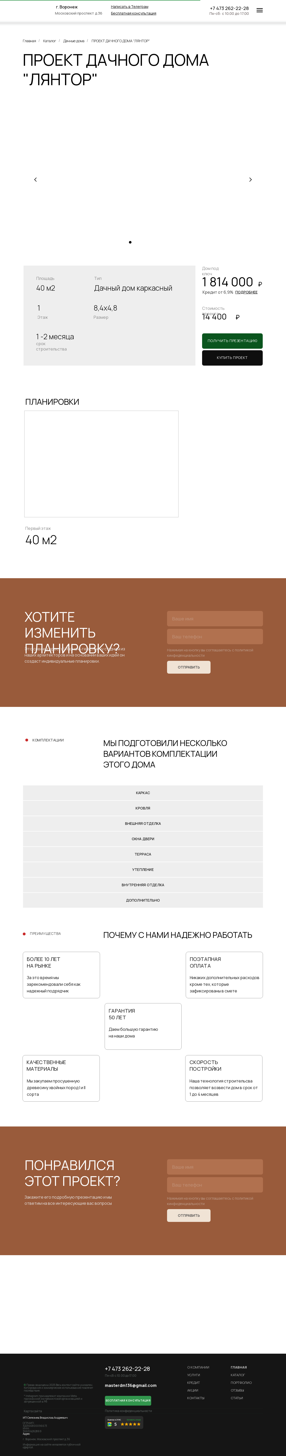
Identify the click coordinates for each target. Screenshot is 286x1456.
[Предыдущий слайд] (35, 179)
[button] (133, 13)
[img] (41, 10)
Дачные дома (73, 40)
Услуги (193, 1375)
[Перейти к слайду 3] (140, 242)
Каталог (49, 40)
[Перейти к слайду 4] (145, 242)
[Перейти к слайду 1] (130, 242)
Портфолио (241, 1382)
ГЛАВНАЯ (239, 1367)
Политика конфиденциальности (128, 1411)
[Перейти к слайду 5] (150, 242)
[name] (215, 618)
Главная (29, 40)
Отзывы (237, 1390)
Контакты (195, 1398)
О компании (198, 1367)
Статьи (237, 1398)
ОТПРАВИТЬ (189, 667)
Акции (192, 1390)
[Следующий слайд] (250, 179)
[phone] (215, 636)
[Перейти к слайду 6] (156, 242)
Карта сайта (33, 1411)
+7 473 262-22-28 (229, 8)
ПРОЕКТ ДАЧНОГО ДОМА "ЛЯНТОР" (121, 40)
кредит (193, 1382)
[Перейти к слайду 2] (135, 242)
